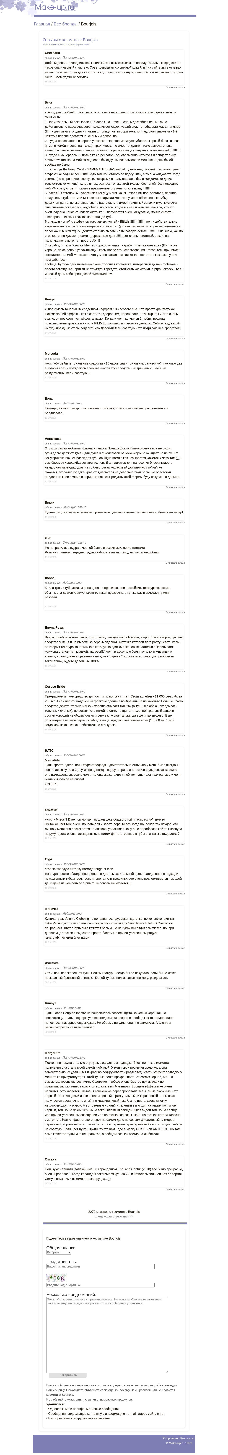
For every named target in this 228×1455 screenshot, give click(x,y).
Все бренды (65, 24)
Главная (42, 24)
